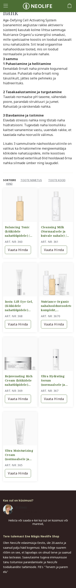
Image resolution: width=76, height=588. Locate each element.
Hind (9, 184)
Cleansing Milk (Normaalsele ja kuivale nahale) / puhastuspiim (54, 231)
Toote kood (56, 180)
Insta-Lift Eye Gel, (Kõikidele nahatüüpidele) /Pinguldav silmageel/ (19, 306)
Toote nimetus (31, 180)
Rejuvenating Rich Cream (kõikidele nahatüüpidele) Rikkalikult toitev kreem (19, 380)
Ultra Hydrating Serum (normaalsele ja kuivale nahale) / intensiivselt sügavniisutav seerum (54, 380)
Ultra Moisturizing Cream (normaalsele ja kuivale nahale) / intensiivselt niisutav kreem (19, 455)
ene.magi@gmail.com (29, 512)
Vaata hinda (18, 250)
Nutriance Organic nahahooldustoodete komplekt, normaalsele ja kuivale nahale (56, 306)
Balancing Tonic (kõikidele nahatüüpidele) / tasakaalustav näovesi (17, 231)
